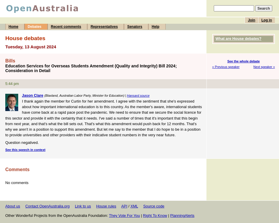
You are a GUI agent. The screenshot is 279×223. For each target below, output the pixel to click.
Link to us (83, 206)
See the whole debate (243, 61)
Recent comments (66, 27)
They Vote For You (124, 215)
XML (134, 206)
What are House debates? (238, 38)
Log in (266, 20)
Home (13, 27)
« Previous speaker (226, 67)
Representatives (104, 27)
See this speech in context (25, 149)
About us (12, 206)
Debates (34, 27)
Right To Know (155, 215)
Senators (134, 27)
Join (251, 20)
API (124, 206)
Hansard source (138, 95)
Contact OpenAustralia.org (47, 206)
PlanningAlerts (182, 215)
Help (155, 27)
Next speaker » (264, 67)
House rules (106, 206)
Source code (153, 206)
